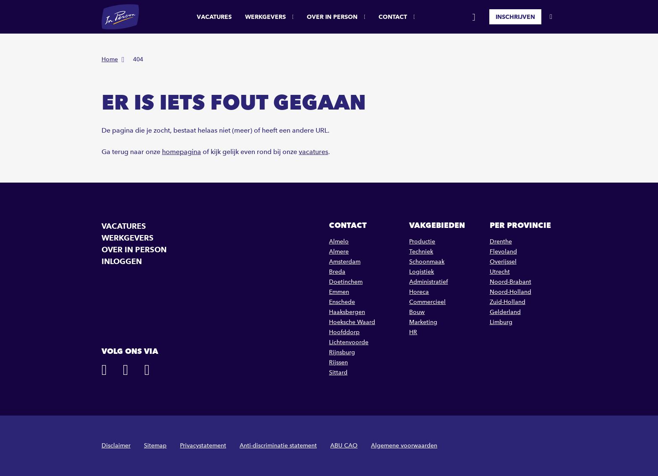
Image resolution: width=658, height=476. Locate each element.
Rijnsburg (342, 352)
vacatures (313, 152)
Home (110, 59)
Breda (337, 271)
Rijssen (338, 362)
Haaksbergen (347, 312)
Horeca (419, 292)
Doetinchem (346, 281)
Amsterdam (344, 261)
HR (413, 332)
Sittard (338, 372)
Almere (339, 251)
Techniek (421, 251)
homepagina (181, 152)
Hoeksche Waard (352, 322)
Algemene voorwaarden (404, 445)
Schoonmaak (426, 261)
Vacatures (214, 16)
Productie (422, 241)
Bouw (417, 312)
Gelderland (505, 312)
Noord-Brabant (510, 281)
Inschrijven (515, 16)
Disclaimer (116, 445)
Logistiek (421, 271)
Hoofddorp (344, 332)
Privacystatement (203, 445)
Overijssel (503, 261)
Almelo (339, 241)
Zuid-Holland (507, 302)
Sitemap (155, 445)
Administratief (428, 281)
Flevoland (503, 251)
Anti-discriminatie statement (278, 445)
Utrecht (500, 271)
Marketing (423, 322)
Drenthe (501, 241)
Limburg (501, 322)
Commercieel (427, 302)
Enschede (342, 302)
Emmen (339, 292)
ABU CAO (344, 445)
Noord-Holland (510, 292)
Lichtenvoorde (348, 342)
